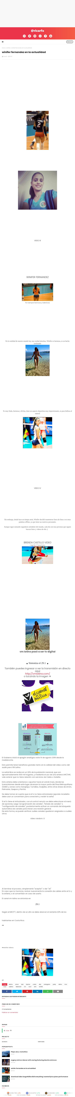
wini (35, 987)
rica (66, 984)
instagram (47, 984)
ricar (5, 987)
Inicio (3, 48)
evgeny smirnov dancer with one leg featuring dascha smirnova (34, 1060)
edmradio (41, 1042)
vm (25, 987)
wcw (30, 987)
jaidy (54, 984)
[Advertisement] (37, 13)
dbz (40, 984)
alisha (11, 984)
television (18, 987)
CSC (20, 1095)
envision (4, 1042)
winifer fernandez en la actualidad (23, 1068)
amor (17, 984)
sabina (11, 987)
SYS (58, 1095)
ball (22, 984)
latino (60, 984)
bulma (28, 984)
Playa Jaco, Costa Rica (19, 1052)
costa (34, 984)
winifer (8, 48)
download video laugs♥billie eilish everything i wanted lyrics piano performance (39, 1077)
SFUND (40, 1095)
